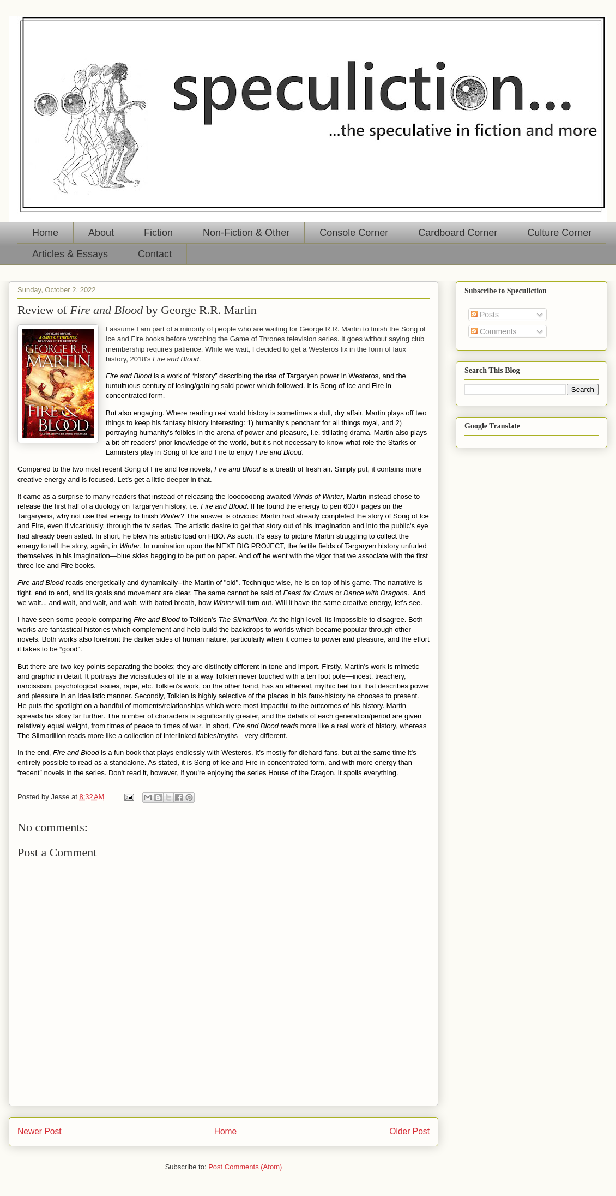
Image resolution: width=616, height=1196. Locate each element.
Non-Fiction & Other (246, 232)
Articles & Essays (70, 254)
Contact (155, 254)
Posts (485, 314)
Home (45, 232)
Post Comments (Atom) (245, 1167)
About (101, 232)
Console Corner (353, 232)
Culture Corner (559, 232)
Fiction (158, 232)
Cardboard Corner (457, 232)
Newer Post (39, 1131)
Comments (494, 331)
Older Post (409, 1131)
